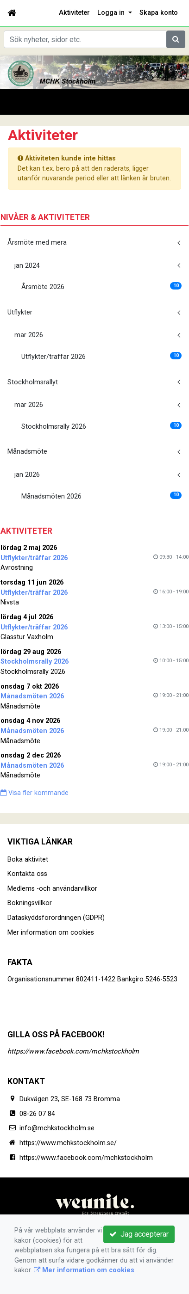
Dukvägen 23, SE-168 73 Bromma (69, 1099)
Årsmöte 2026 (101, 286)
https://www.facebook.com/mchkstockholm (73, 1051)
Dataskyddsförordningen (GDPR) (56, 918)
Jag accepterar (139, 1234)
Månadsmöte (27, 452)
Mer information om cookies (50, 933)
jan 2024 (27, 266)
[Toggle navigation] (20, 101)
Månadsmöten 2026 (101, 496)
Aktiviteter (74, 13)
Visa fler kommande (34, 793)
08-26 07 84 (37, 1114)
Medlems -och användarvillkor (52, 889)
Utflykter (19, 312)
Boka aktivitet (27, 859)
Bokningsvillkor (29, 903)
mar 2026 (28, 335)
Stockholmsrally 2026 (101, 426)
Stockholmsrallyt (32, 382)
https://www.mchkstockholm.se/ (68, 1143)
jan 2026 (27, 475)
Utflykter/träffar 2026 (101, 356)
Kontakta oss (27, 874)
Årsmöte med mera (37, 242)
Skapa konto (158, 13)
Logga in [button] (111, 13)
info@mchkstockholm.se (56, 1128)
